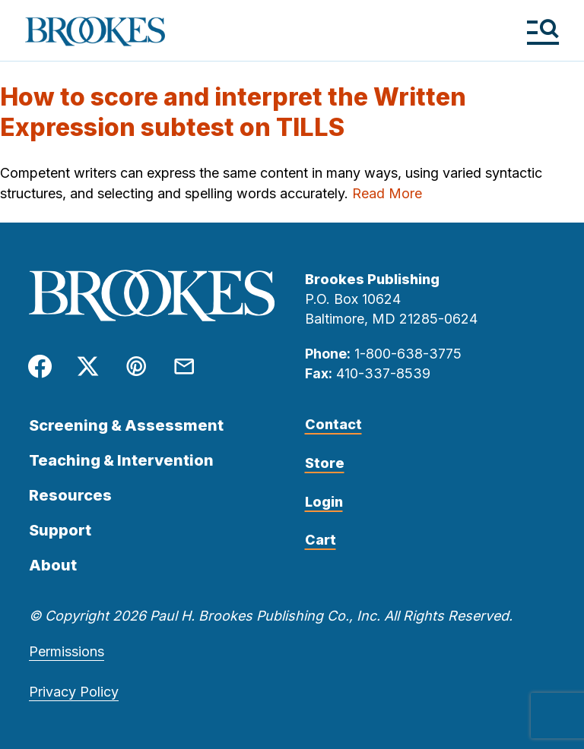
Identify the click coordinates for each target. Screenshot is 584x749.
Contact (333, 424)
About (53, 565)
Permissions (66, 651)
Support (60, 530)
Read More (387, 193)
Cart (320, 540)
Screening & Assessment (126, 425)
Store (324, 463)
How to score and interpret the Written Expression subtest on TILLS (233, 112)
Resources (70, 495)
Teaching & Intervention (121, 460)
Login (324, 502)
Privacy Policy (74, 692)
